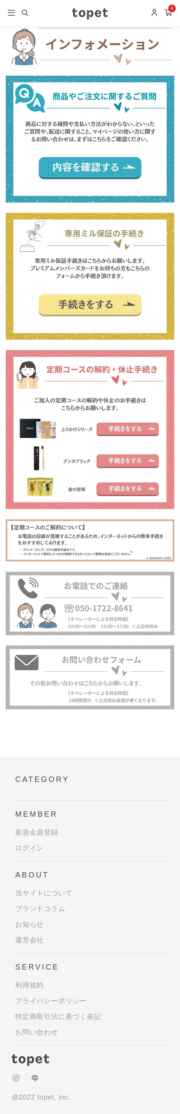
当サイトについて (43, 893)
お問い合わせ (36, 1032)
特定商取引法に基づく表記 (58, 1016)
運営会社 (29, 940)
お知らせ (29, 924)
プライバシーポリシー (51, 1001)
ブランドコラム (40, 909)
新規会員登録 (36, 832)
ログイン (29, 848)
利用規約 (29, 985)
